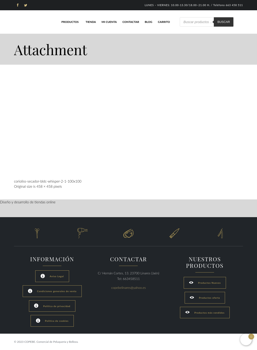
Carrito (164, 22)
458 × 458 (44, 186)
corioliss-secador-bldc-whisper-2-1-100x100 (47, 181)
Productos (70, 22)
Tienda (91, 22)
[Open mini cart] (246, 339)
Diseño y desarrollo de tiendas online (28, 202)
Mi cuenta (109, 22)
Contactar (130, 22)
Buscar (223, 22)
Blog (148, 22)
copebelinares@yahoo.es (128, 288)
